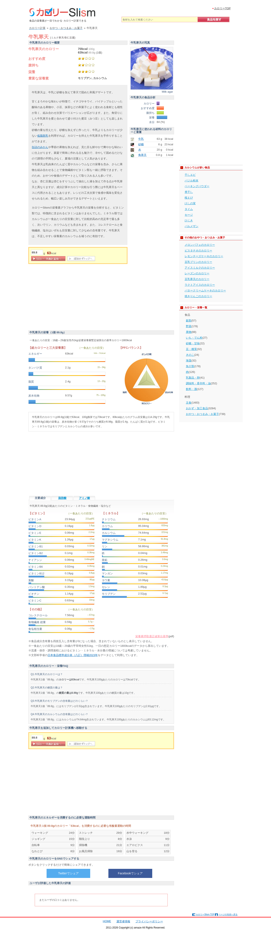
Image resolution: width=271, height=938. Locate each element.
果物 (188, 332)
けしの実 (190, 203)
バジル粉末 (191, 180)
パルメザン (191, 226)
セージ (189, 214)
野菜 (188, 326)
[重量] (37, 252)
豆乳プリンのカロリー (198, 262)
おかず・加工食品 (197, 408)
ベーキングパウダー (197, 186)
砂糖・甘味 (193, 343)
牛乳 (141, 138)
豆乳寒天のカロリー (197, 279)
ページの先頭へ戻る (228, 914)
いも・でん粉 (194, 337)
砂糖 (141, 144)
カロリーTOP (222, 8)
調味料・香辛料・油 (198, 383)
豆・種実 (191, 349)
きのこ (190, 354)
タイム (189, 209)
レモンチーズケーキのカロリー (204, 256)
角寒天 (142, 155)
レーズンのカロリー (197, 273)
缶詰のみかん (40, 147)
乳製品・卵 (193, 377)
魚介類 (190, 366)
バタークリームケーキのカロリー (205, 290)
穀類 (188, 320)
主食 (188, 402)
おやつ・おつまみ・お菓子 (202, 414)
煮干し (189, 192)
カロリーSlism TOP (205, 914)
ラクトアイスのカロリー (200, 284)
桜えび (189, 197)
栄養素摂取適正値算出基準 (151, 636)
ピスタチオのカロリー (198, 250)
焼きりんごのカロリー (198, 296)
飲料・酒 (191, 389)
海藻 (188, 360)
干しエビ (190, 174)
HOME (107, 921)
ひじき (189, 220)
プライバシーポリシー (149, 921)
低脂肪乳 (42, 135)
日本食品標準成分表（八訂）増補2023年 (73, 655)
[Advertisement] (64, 297)
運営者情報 (123, 921)
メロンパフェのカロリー (200, 244)
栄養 (31, 72)
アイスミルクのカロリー (200, 267)
